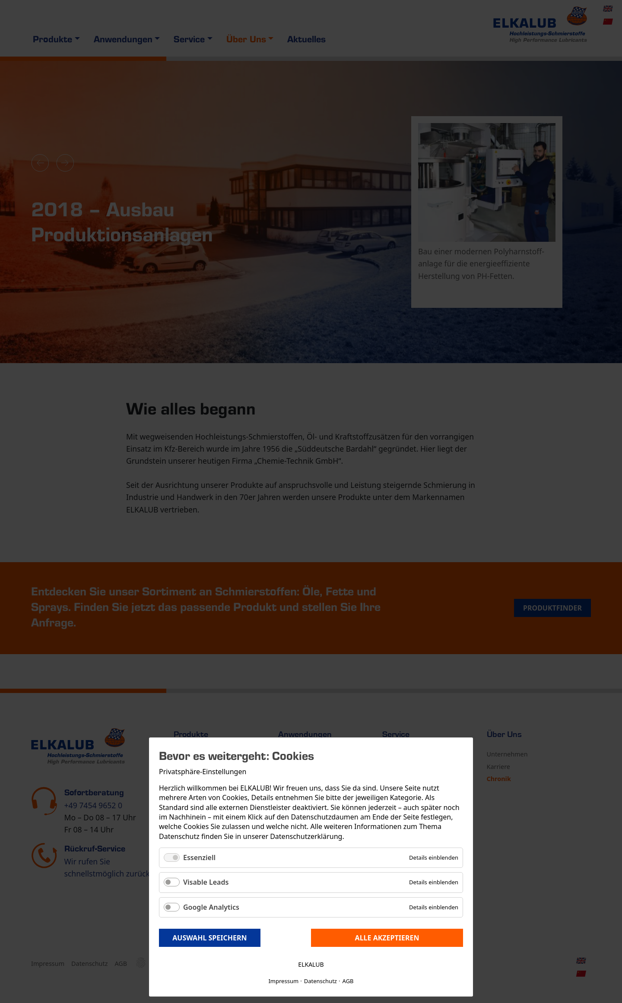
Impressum (283, 981)
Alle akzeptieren (387, 938)
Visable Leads (205, 882)
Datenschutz (320, 981)
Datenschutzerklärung (306, 836)
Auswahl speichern (209, 938)
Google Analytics (211, 907)
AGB (348, 981)
